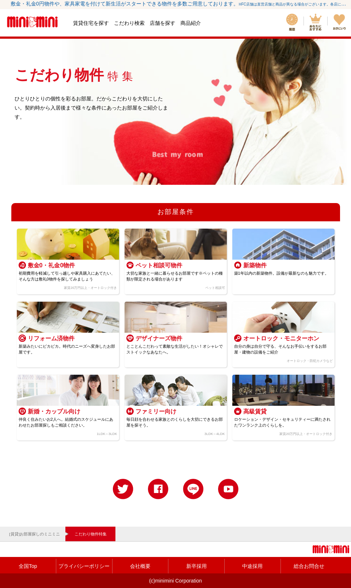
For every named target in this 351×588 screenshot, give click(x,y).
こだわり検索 (129, 23)
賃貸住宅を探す (91, 23)
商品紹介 (190, 23)
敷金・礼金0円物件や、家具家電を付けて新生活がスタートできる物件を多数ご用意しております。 (179, 4)
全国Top (28, 566)
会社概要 (140, 566)
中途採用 (252, 566)
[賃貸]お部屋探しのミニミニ (34, 534)
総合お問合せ (309, 566)
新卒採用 (196, 566)
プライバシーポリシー (84, 566)
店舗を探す (162, 23)
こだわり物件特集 (91, 534)
